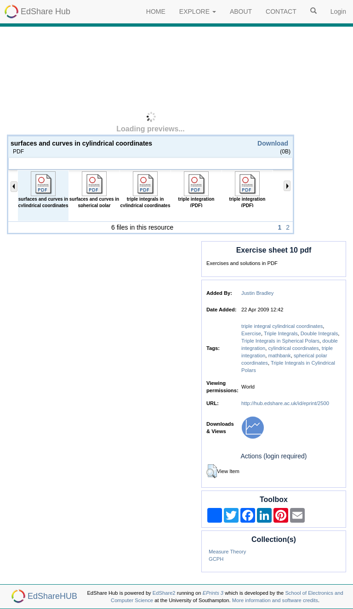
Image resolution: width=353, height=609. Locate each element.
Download (272, 143)
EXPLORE (197, 11)
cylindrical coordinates (293, 348)
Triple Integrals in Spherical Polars (280, 341)
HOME (155, 11)
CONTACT (281, 11)
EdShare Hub (45, 11)
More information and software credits (275, 600)
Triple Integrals (281, 333)
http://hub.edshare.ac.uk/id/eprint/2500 (285, 403)
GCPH (216, 559)
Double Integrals (319, 333)
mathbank (279, 355)
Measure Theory (227, 551)
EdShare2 (164, 593)
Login (338, 11)
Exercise (251, 333)
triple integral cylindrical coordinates (282, 326)
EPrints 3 (213, 593)
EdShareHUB (52, 596)
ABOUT (241, 11)
